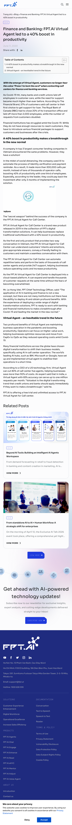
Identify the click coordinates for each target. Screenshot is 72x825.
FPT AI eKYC (8, 763)
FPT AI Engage (9, 747)
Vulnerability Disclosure (47, 744)
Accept (44, 820)
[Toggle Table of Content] (63, 60)
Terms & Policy (45, 727)
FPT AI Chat (8, 742)
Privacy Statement (44, 739)
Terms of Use (42, 733)
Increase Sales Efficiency (14, 725)
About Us (8, 784)
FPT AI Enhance (10, 752)
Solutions (9, 699)
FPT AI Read (8, 758)
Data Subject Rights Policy (48, 755)
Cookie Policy (42, 760)
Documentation (44, 699)
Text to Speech (43, 711)
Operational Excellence (14, 719)
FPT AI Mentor (9, 768)
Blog (16, 14)
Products (8, 730)
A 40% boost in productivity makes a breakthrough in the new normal (35, 66)
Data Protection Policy (46, 749)
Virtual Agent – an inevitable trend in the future (29, 70)
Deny (27, 820)
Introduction (9, 791)
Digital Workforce (11, 714)
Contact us (8, 796)
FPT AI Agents (9, 737)
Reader (39, 721)
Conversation (42, 706)
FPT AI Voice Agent (12, 779)
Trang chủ (7, 14)
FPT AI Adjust (9, 774)
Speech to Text (43, 716)
